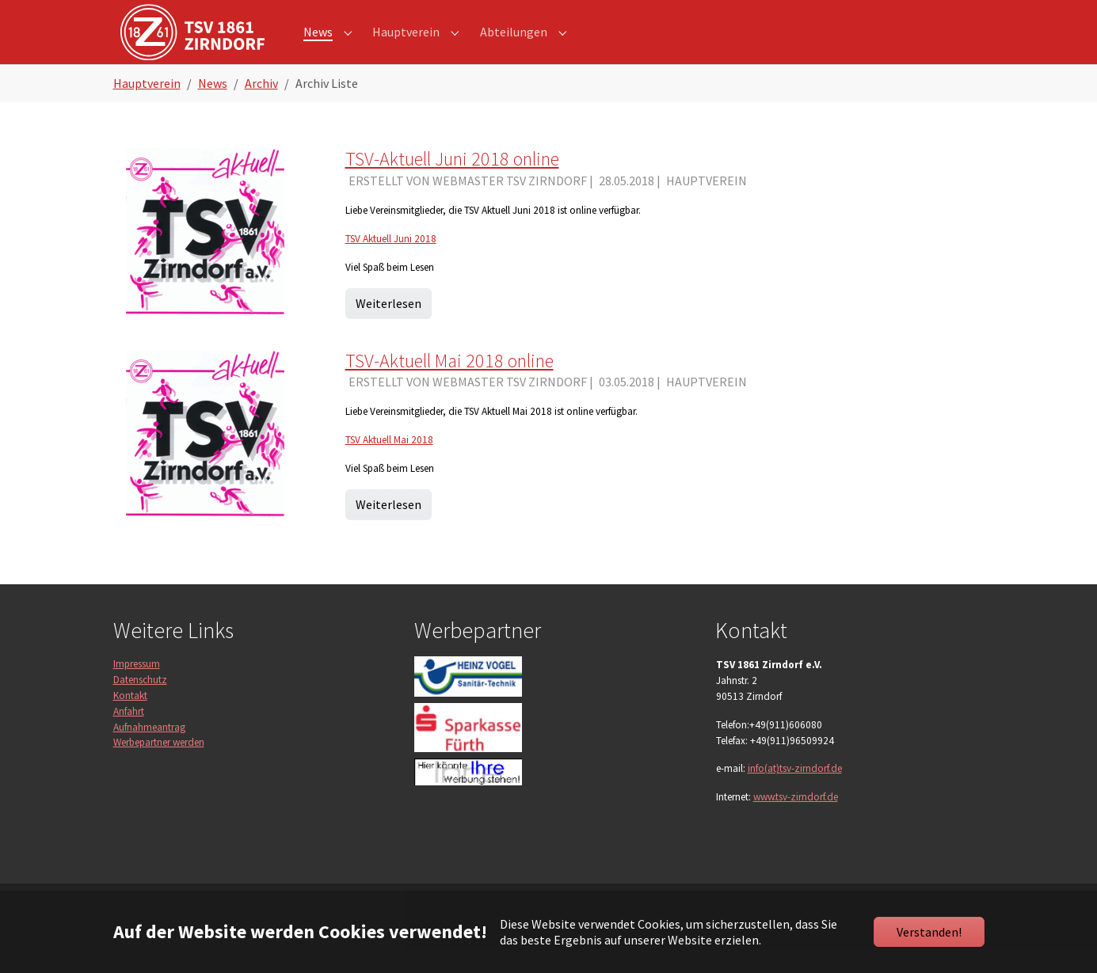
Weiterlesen (388, 325)
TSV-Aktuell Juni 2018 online (452, 181)
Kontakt (130, 718)
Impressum (136, 687)
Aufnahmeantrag (149, 749)
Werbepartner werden (158, 765)
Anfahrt (128, 733)
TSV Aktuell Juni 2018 (390, 261)
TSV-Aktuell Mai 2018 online (449, 383)
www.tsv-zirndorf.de (795, 820)
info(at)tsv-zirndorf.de (795, 791)
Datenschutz (140, 702)
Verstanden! (929, 932)
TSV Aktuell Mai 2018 (389, 462)
